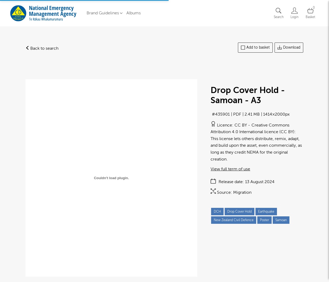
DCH (217, 211)
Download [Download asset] (288, 47)
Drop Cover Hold (239, 211)
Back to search (41, 48)
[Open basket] (310, 13)
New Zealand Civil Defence (234, 220)
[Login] (294, 13)
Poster (264, 220)
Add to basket (255, 47)
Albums (133, 13)
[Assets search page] (279, 13)
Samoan (281, 220)
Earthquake (266, 211)
